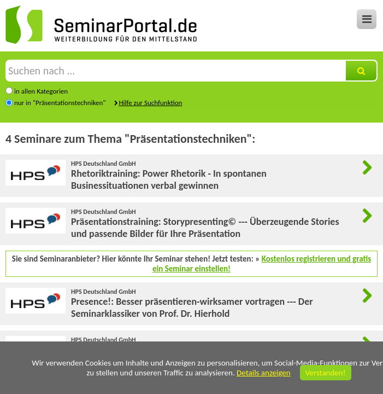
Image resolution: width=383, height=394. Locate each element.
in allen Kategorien (41, 91)
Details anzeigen (264, 373)
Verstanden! (325, 373)
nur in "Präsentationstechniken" (60, 103)
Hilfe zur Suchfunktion (150, 103)
